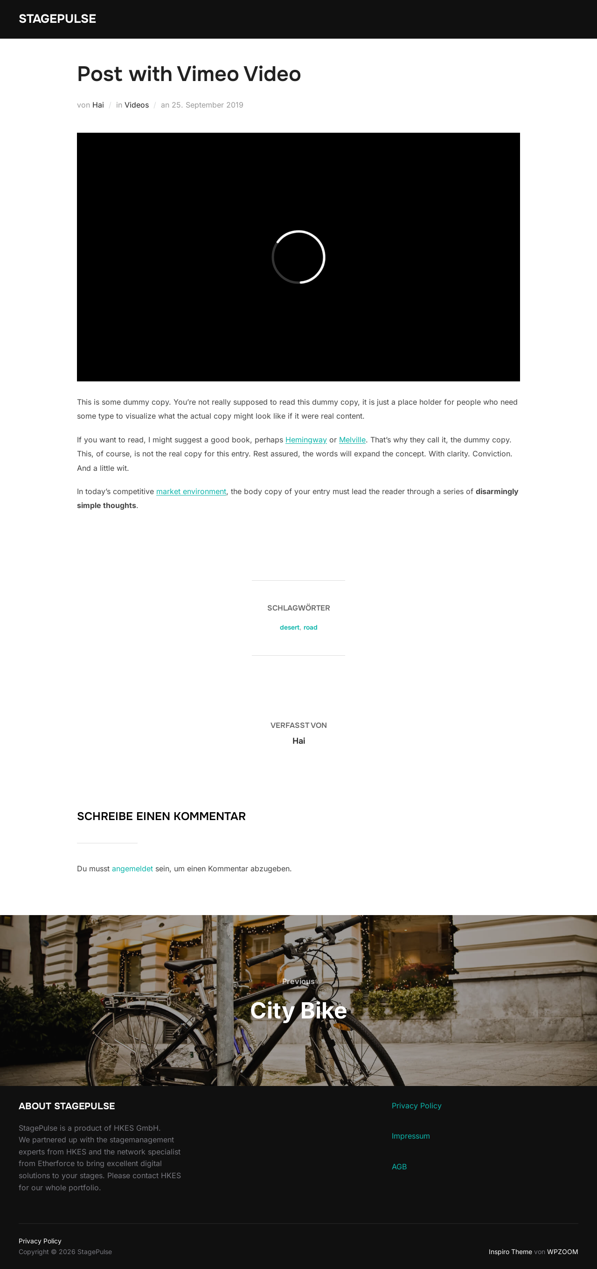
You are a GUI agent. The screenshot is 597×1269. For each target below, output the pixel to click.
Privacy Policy (417, 1105)
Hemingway (306, 439)
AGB (399, 1166)
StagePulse (57, 19)
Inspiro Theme (510, 1251)
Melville (352, 439)
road (311, 627)
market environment (191, 491)
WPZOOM (562, 1251)
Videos (137, 104)
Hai (98, 104)
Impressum (411, 1135)
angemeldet (132, 868)
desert (289, 627)
